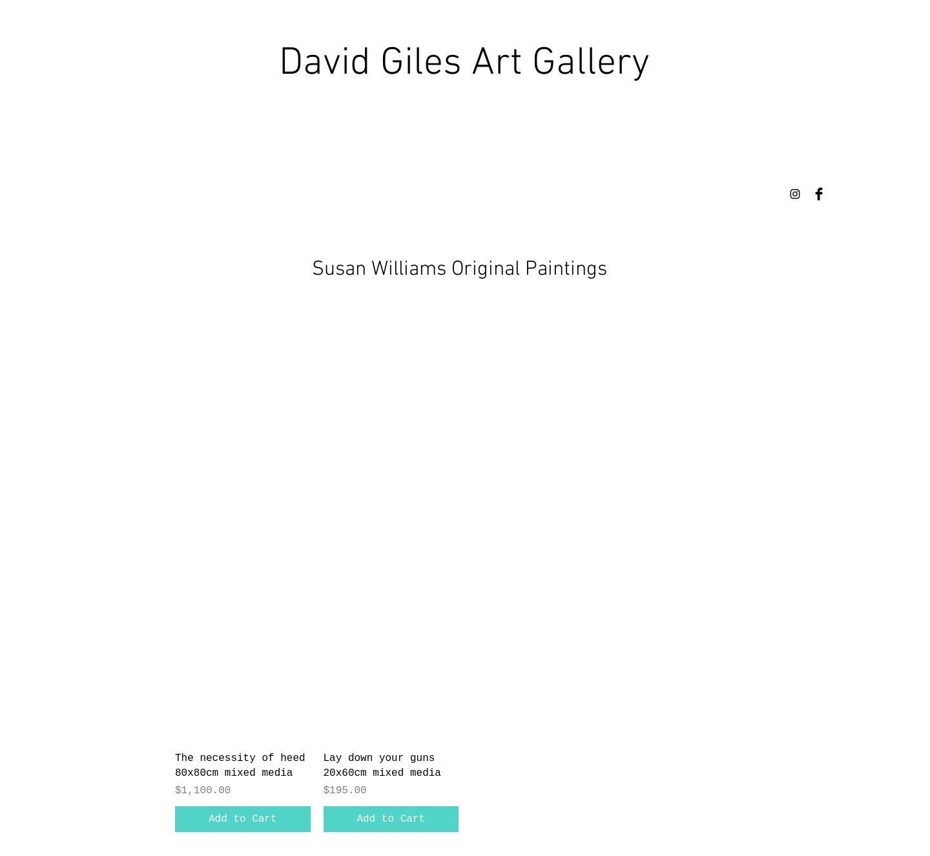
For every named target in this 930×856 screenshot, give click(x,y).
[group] (465, 719)
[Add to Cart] (243, 819)
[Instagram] (795, 193)
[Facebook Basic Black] (818, 193)
